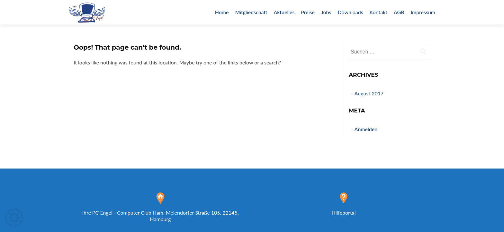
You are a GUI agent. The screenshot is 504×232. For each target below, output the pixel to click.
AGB (399, 12)
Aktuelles (284, 12)
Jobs (326, 12)
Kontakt (378, 12)
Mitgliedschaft (251, 12)
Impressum (423, 12)
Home (222, 12)
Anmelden (366, 129)
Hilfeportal (344, 212)
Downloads (350, 12)
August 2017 (369, 93)
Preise (308, 12)
